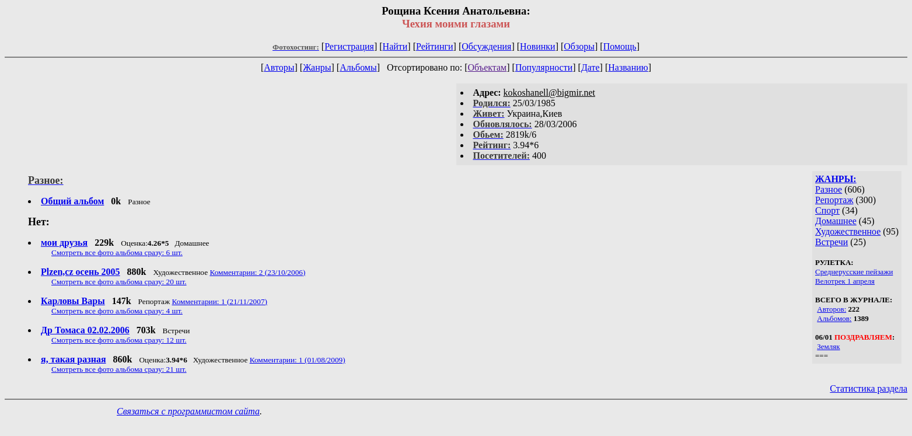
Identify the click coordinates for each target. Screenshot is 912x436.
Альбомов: (834, 318)
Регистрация (349, 46)
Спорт (827, 210)
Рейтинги (434, 46)
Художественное (847, 231)
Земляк (828, 346)
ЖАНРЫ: (836, 179)
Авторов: (831, 309)
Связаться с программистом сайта (188, 411)
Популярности (543, 67)
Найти (395, 46)
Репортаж (834, 200)
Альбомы (358, 67)
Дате (590, 67)
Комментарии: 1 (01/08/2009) (297, 359)
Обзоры (579, 46)
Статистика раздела (868, 388)
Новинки (537, 46)
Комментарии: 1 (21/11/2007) (219, 301)
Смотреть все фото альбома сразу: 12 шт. (119, 340)
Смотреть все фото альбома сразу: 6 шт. (117, 252)
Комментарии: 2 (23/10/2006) (257, 272)
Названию (628, 67)
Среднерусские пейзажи (854, 271)
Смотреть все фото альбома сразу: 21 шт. (119, 369)
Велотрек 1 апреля (845, 281)
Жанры (317, 67)
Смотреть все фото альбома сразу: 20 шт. (119, 281)
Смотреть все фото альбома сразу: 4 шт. (117, 310)
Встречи (831, 242)
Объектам (487, 67)
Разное (828, 189)
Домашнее (836, 221)
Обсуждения (486, 46)
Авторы (279, 67)
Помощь (620, 46)
